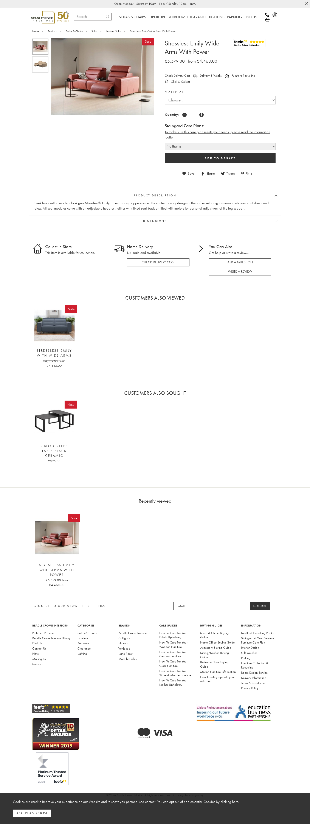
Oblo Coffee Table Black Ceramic (54, 450)
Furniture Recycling (240, 75)
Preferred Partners (43, 632)
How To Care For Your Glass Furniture (173, 662)
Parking (245, 657)
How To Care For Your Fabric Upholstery (173, 634)
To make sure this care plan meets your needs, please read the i (210, 132)
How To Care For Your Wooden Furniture (173, 643)
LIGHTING (217, 16)
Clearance (84, 647)
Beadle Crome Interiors (132, 632)
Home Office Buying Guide (217, 641)
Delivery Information (253, 677)
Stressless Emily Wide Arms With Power (56, 569)
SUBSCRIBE (260, 605)
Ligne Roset (125, 653)
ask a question (240, 262)
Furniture (83, 637)
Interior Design (250, 647)
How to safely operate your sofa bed (217, 678)
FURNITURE (157, 16)
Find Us (37, 642)
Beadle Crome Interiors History (51, 637)
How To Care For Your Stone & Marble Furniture (175, 672)
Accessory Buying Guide (215, 647)
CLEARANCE (197, 16)
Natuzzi (123, 642)
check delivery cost (158, 262)
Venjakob (124, 647)
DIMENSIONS (155, 220)
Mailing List (39, 658)
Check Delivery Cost (177, 75)
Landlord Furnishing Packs (257, 632)
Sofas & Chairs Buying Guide (214, 634)
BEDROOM (177, 16)
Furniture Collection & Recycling (254, 664)
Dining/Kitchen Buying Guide (214, 654)
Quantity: (172, 114)
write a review (240, 271)
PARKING (234, 16)
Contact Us (39, 647)
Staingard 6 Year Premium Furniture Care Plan (257, 639)
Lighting (82, 653)
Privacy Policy (250, 687)
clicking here (229, 803)
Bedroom (83, 642)
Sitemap (37, 663)
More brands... (127, 658)
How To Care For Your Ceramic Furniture (173, 653)
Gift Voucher (249, 652)
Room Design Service (254, 672)
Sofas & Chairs (87, 632)
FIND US (250, 16)
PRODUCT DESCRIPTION (155, 195)
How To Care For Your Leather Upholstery (173, 681)
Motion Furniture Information (218, 671)
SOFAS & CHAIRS (132, 16)
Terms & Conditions (253, 682)
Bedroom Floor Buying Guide (214, 663)
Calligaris (124, 637)
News (35, 653)
